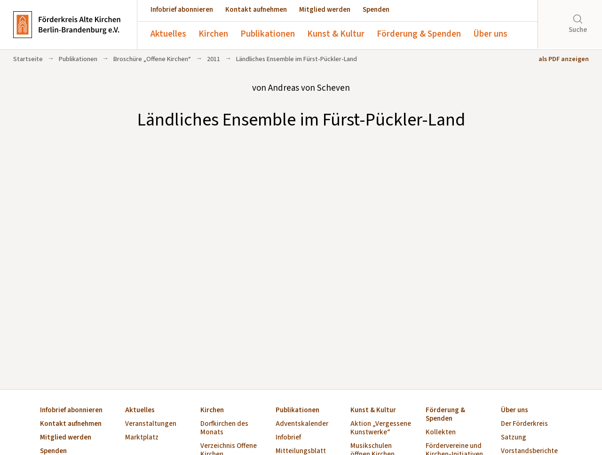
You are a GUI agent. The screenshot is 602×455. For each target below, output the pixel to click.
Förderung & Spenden (419, 34)
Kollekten (441, 432)
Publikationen (267, 34)
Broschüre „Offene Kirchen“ (152, 59)
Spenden (376, 10)
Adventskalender (302, 424)
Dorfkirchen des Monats (224, 428)
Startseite (28, 59)
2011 (213, 59)
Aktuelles (168, 34)
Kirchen (213, 34)
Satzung (513, 437)
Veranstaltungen (150, 424)
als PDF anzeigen (564, 59)
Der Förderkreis (524, 424)
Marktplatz (141, 437)
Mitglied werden (324, 10)
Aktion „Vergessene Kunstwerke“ (380, 428)
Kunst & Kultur (335, 34)
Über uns (490, 34)
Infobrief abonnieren (181, 10)
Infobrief (288, 437)
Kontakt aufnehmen (256, 10)
